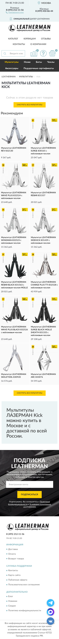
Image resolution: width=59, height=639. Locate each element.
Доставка (13, 549)
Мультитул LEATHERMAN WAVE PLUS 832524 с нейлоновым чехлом (13, 195)
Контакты (19, 44)
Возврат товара (16, 559)
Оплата (12, 554)
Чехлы (50, 62)
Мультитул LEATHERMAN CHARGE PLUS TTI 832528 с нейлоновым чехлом (44, 285)
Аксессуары (11, 68)
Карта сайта (14, 575)
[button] (15, 12)
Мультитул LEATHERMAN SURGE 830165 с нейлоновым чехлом (43, 151)
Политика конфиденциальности (24, 611)
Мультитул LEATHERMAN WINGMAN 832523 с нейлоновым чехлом (13, 240)
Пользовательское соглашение (24, 585)
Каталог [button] (13, 39)
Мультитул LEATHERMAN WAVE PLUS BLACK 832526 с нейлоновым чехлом (14, 330)
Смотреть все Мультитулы (29, 105)
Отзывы (46, 39)
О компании (38, 44)
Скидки (12, 606)
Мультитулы (12, 62)
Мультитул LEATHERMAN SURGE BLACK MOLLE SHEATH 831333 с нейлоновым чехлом (43, 331)
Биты (39, 62)
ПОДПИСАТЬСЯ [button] (29, 495)
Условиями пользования (40, 504)
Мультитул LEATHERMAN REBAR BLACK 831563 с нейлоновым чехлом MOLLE (14, 285)
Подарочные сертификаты (39, 68)
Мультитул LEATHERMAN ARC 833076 (43, 375)
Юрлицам (30, 39)
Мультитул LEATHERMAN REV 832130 (13, 149)
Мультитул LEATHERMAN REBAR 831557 (43, 194)
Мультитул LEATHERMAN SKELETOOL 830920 (13, 375)
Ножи (27, 62)
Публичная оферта (17, 580)
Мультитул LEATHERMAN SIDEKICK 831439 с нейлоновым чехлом (43, 240)
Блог (10, 596)
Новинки (12, 601)
